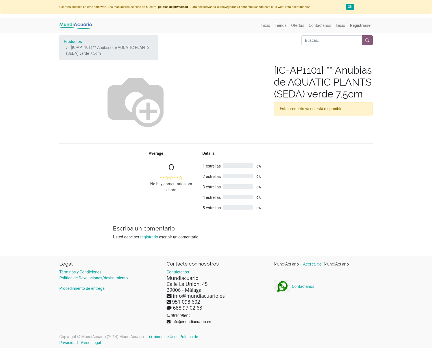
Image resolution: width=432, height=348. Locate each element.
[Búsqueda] (367, 40)
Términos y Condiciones (80, 272)
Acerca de (313, 264)
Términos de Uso (161, 336)
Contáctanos (294, 286)
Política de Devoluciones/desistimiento (93, 278)
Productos (73, 41)
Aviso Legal (91, 342)
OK (350, 7)
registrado (149, 237)
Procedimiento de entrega (81, 288)
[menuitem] (265, 25)
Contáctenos (178, 272)
